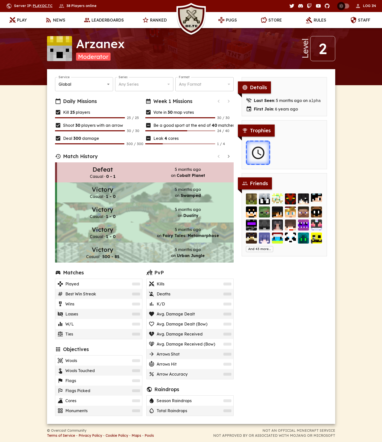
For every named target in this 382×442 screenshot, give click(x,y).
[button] (365, 6)
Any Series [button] (129, 84)
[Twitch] (309, 6)
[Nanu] (316, 200)
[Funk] (303, 213)
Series (123, 77)
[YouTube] (318, 6)
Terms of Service (61, 435)
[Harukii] (264, 239)
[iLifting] (251, 239)
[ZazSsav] (264, 200)
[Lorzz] (303, 200)
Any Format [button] (190, 84)
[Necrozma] (316, 226)
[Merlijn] (277, 239)
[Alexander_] (290, 213)
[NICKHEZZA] (264, 226)
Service (64, 77)
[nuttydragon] (277, 213)
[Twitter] (291, 6)
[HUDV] (251, 213)
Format (184, 77)
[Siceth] (290, 200)
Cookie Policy (117, 435)
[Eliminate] (264, 213)
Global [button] (65, 84)
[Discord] (300, 6)
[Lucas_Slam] (303, 226)
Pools (149, 435)
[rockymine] (251, 200)
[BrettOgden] (290, 239)
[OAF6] (303, 239)
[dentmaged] (316, 213)
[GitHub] (327, 6)
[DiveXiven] (277, 200)
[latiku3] (277, 226)
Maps (136, 435)
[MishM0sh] (251, 226)
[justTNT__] (290, 226)
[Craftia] (316, 239)
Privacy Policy (90, 435)
